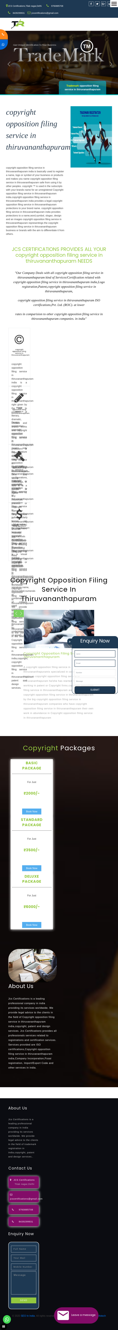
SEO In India (28, 1316)
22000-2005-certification (32, 1096)
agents (112, 1089)
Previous (9, 63)
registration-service (10, 1089)
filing (95, 1089)
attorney (103, 1089)
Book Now (31, 811)
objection (79, 1089)
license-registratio (53, 1092)
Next (111, 63)
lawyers (89, 1089)
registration (6, 1092)
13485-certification (84, 1096)
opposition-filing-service (60, 1089)
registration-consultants (34, 1089)
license (39, 1092)
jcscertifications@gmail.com (44, 13)
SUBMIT (95, 690)
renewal (17, 1092)
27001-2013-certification (59, 1096)
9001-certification (98, 1092)
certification (69, 1092)
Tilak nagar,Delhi (24, 1184)
